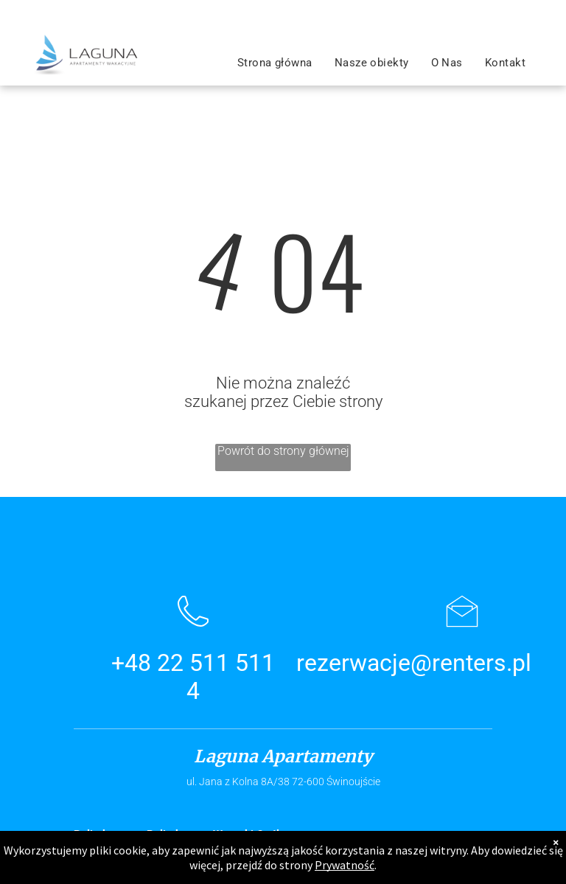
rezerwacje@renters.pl (413, 663)
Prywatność (344, 864)
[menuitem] (275, 62)
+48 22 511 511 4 (193, 677)
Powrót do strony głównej (283, 451)
